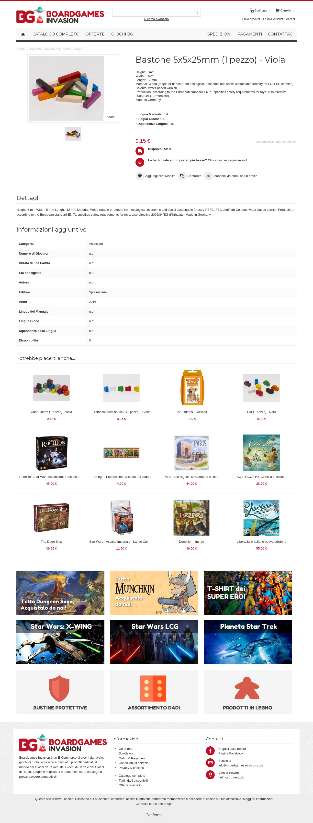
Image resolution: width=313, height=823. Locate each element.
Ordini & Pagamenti (132, 758)
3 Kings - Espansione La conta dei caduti (121, 477)
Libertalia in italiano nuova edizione (261, 541)
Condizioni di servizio (133, 763)
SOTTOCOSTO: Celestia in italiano (261, 477)
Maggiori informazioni (258, 799)
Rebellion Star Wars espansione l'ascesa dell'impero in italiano (63, 477)
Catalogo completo (132, 775)
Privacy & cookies (131, 768)
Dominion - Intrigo (191, 541)
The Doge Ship (51, 541)
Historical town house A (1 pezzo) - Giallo (121, 412)
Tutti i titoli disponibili (133, 780)
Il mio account (251, 19)
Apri (169, 804)
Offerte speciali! (130, 785)
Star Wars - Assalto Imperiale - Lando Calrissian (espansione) (132, 541)
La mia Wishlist (273, 19)
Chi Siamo (126, 749)
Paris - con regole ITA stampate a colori (191, 477)
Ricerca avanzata (156, 19)
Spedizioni (126, 753)
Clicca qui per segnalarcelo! (197, 160)
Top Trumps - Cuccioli (191, 412)
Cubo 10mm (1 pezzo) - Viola (51, 412)
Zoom (110, 117)
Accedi (290, 19)
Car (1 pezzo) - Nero (261, 412)
